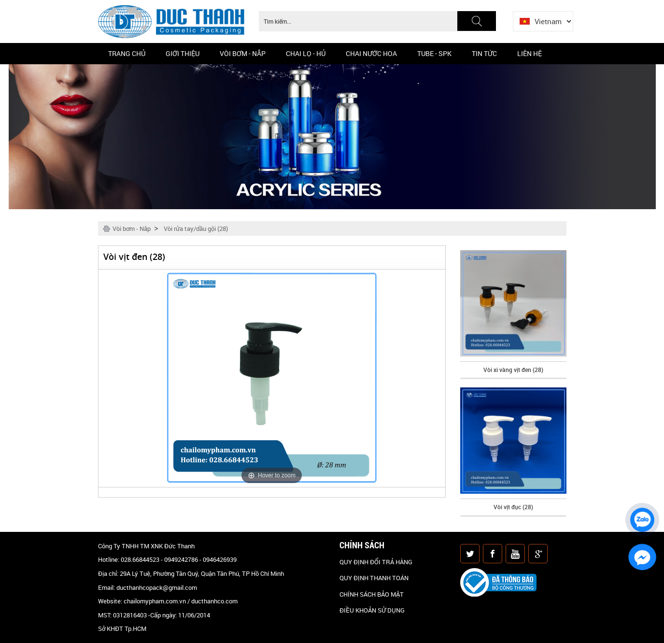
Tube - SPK (434, 53)
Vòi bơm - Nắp (243, 53)
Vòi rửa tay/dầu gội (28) (196, 228)
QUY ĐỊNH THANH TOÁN (374, 577)
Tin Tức (484, 53)
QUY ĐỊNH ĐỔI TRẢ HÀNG (375, 561)
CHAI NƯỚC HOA (371, 53)
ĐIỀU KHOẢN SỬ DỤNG (372, 610)
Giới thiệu (182, 53)
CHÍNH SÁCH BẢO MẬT (371, 594)
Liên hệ (529, 53)
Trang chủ (126, 53)
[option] (513, 314)
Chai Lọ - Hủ (305, 53)
